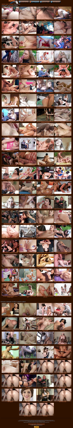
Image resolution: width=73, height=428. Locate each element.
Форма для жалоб (41, 423)
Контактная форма (32, 423)
